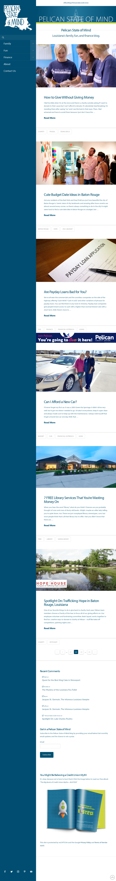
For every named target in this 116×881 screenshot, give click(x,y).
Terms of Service (101, 842)
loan (81, 436)
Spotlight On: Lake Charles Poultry (57, 719)
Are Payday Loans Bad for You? (65, 291)
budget (41, 436)
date (55, 229)
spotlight (53, 642)
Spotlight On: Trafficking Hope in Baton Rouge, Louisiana (71, 602)
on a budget (68, 229)
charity (41, 131)
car (50, 436)
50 (89, 652)
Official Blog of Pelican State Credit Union (76, 3)
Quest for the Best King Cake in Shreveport (61, 680)
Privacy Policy (86, 842)
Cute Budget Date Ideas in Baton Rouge (71, 194)
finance (49, 329)
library (50, 539)
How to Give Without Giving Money (69, 97)
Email (42, 742)
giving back (65, 131)
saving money (63, 539)
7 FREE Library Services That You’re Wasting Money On (74, 499)
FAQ (39, 329)
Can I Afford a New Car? (60, 401)
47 (71, 652)
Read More (49, 117)
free (39, 539)
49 (81, 652)
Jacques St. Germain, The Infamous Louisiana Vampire (65, 699)
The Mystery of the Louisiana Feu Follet (59, 690)
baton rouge (43, 229)
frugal (52, 131)
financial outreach (66, 329)
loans (81, 329)
